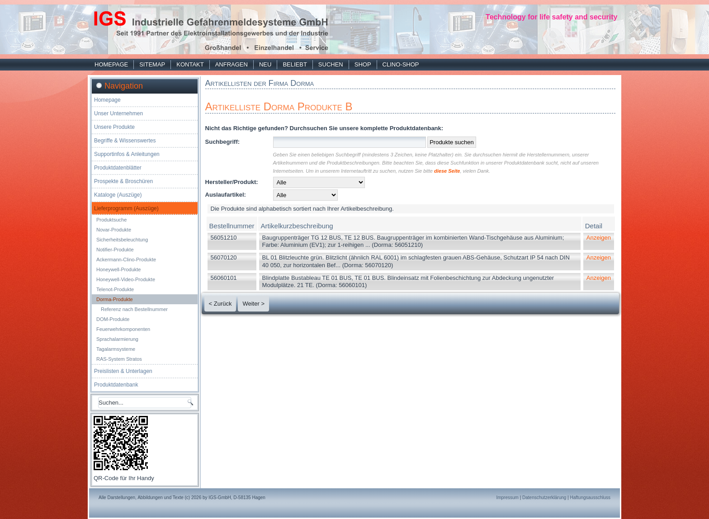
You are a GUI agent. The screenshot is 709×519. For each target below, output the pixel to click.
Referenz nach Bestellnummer (134, 309)
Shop (362, 64)
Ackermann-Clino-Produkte (126, 259)
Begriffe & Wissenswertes (125, 140)
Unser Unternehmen (118, 113)
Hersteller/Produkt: (231, 182)
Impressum (507, 497)
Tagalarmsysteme (115, 349)
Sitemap (152, 64)
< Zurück (220, 303)
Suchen (330, 64)
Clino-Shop (401, 64)
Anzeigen (598, 237)
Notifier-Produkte (115, 249)
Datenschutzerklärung (544, 497)
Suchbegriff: (222, 141)
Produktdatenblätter (118, 168)
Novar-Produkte (113, 229)
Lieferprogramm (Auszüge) (126, 208)
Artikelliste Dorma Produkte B (279, 106)
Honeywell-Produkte (118, 269)
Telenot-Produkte (115, 289)
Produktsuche (111, 219)
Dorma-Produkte (114, 299)
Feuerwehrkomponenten (123, 329)
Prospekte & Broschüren (123, 181)
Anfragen (231, 64)
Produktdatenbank (116, 385)
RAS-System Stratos (119, 359)
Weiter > (253, 303)
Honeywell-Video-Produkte (125, 279)
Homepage (111, 64)
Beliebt (295, 64)
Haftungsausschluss (590, 497)
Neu (265, 64)
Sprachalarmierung (117, 339)
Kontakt (189, 64)
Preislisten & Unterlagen (123, 371)
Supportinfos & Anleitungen (127, 154)
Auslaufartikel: (225, 194)
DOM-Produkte (112, 319)
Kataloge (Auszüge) (118, 195)
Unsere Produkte (114, 127)
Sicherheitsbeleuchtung (122, 239)
